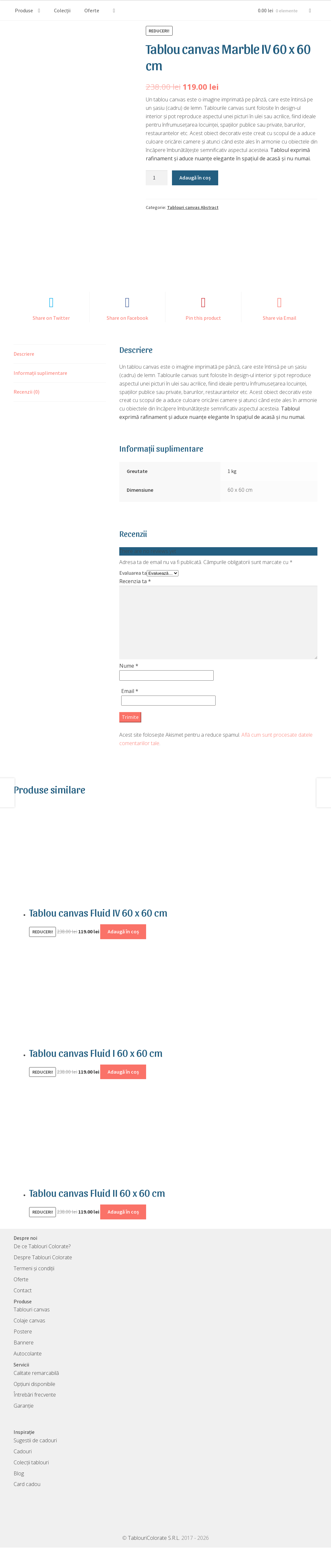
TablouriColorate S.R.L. (154, 1546)
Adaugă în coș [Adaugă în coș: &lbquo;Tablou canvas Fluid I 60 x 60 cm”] (123, 1080)
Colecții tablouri (31, 1470)
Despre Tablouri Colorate (43, 1265)
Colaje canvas (29, 1328)
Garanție (24, 1414)
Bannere (24, 1350)
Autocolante (28, 1362)
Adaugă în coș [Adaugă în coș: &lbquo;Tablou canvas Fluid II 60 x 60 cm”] (123, 1220)
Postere (23, 1339)
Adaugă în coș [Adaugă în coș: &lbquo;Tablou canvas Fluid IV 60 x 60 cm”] (123, 940)
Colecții (62, 10)
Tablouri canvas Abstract (193, 207)
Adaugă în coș (195, 177)
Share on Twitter (51, 326)
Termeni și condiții (34, 1276)
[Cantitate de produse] (157, 177)
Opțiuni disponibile (34, 1392)
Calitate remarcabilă (36, 1381)
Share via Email (279, 326)
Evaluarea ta (133, 581)
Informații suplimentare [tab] (40, 381)
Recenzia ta (135, 589)
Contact (23, 1298)
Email (129, 699)
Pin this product (203, 326)
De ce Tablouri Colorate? (42, 1254)
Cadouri (23, 1459)
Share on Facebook (127, 326)
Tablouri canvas (32, 1317)
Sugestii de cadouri (35, 1448)
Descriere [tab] (24, 362)
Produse (24, 10)
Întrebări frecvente (35, 1403)
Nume (128, 674)
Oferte (91, 10)
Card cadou (27, 1492)
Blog (19, 1481)
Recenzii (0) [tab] (26, 400)
